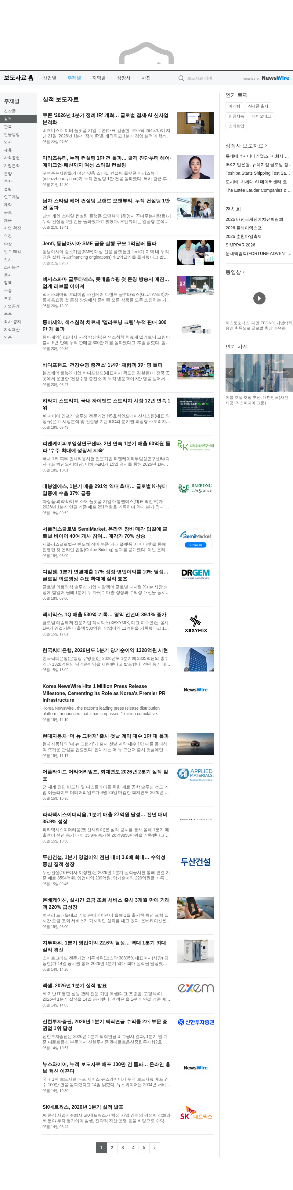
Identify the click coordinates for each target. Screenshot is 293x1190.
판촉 (8, 126)
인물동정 (12, 134)
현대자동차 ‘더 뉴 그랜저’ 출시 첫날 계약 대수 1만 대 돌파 (105, 736)
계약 (8, 204)
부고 (8, 298)
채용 (8, 220)
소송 (8, 290)
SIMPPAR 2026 (240, 244)
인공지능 (236, 116)
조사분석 (12, 267)
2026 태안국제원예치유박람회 (254, 219)
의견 (8, 236)
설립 (8, 189)
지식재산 (12, 329)
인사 (8, 142)
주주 (8, 314)
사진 (146, 77)
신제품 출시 (258, 106)
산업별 (49, 77)
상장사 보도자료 (244, 146)
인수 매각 (12, 251)
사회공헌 (12, 157)
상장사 (124, 77)
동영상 (233, 272)
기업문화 (12, 165)
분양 (8, 173)
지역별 (99, 77)
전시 (8, 259)
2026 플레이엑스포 (244, 227)
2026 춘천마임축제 (244, 236)
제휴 (8, 150)
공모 (8, 212)
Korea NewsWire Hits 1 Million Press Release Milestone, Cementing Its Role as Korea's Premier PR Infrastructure (103, 693)
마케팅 (234, 106)
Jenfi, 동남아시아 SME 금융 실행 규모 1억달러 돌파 (99, 243)
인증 (8, 337)
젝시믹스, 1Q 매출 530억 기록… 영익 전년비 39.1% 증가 (104, 614)
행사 (8, 275)
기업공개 (12, 306)
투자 (8, 181)
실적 (8, 119)
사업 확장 (12, 228)
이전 (230, 373)
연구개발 (12, 197)
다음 (288, 373)
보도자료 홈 (18, 78)
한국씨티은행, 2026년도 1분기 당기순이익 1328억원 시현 (105, 650)
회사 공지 (12, 321)
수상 (8, 244)
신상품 (10, 111)
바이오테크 (261, 116)
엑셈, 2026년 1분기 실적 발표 (74, 985)
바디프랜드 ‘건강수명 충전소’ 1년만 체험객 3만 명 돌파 (102, 365)
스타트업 (236, 126)
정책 (8, 282)
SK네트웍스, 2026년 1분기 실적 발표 (82, 1107)
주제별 (74, 77)
